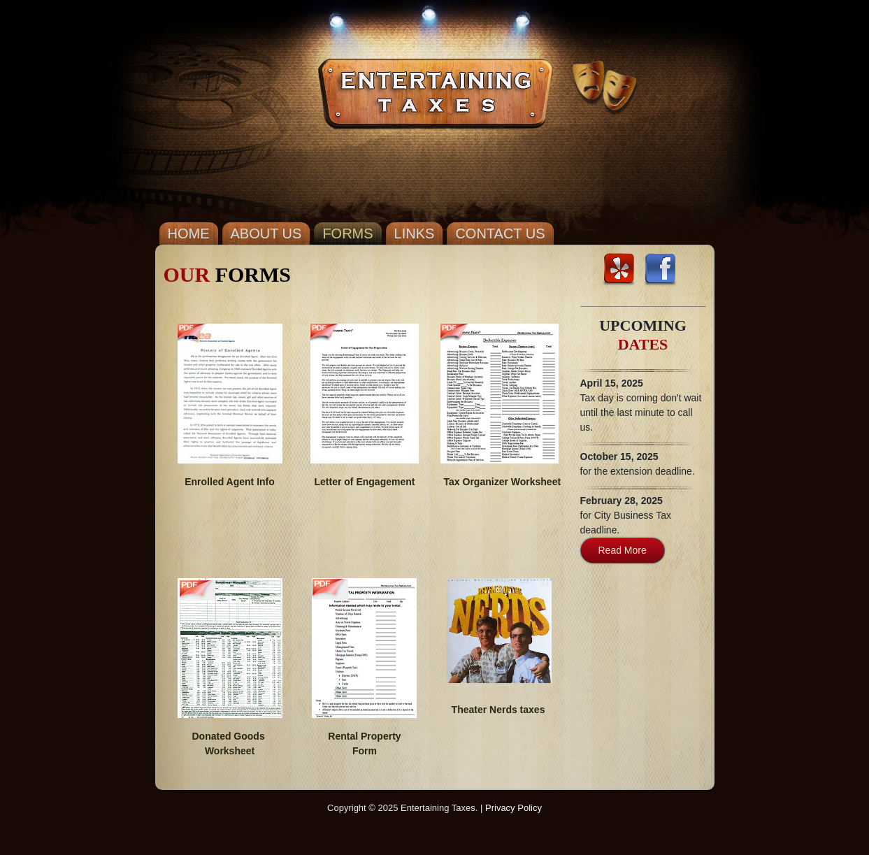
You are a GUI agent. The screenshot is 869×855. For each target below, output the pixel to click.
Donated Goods (228, 736)
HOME (189, 233)
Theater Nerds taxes (498, 709)
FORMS (347, 233)
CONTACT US (500, 233)
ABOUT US (266, 233)
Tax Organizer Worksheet (499, 481)
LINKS (414, 233)
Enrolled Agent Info (230, 481)
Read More (622, 550)
